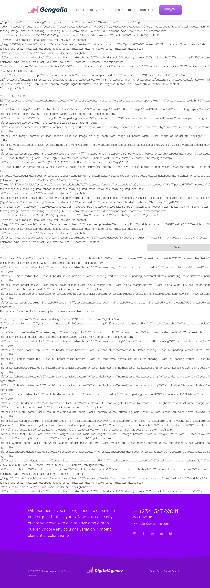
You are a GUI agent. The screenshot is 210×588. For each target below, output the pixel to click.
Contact (147, 10)
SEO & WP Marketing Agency (47, 571)
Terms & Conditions (173, 571)
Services (97, 10)
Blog (132, 10)
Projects (116, 10)
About (81, 10)
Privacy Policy (156, 571)
